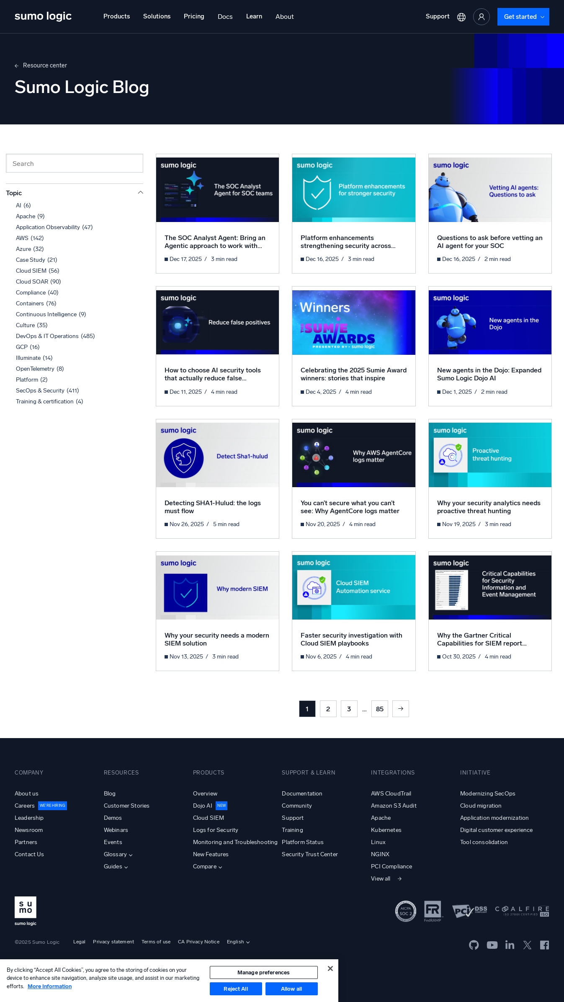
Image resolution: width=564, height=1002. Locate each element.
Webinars (116, 830)
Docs (225, 17)
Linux (378, 842)
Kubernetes (386, 830)
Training (292, 830)
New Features (211, 854)
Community (297, 805)
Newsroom (29, 830)
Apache (381, 817)
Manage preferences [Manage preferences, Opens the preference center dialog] (263, 972)
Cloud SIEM (208, 817)
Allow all (291, 989)
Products (116, 16)
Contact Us (29, 854)
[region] (169, 980)
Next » (400, 708)
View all (380, 878)
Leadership (29, 817)
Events (113, 842)
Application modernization (494, 817)
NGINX (380, 854)
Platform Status (302, 842)
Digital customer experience (496, 830)
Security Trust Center (309, 854)
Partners (26, 842)
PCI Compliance (391, 866)
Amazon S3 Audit (393, 805)
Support (438, 16)
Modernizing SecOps (487, 793)
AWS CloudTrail (391, 793)
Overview (205, 793)
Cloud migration (481, 805)
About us (27, 793)
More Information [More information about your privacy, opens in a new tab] (50, 986)
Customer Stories (127, 805)
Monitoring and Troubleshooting (235, 842)
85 (380, 709)
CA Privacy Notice (198, 941)
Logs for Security (216, 830)
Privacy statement (113, 941)
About (285, 17)
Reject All (235, 989)
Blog (110, 793)
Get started (520, 17)
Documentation (302, 793)
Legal (79, 941)
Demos (113, 817)
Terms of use (156, 941)
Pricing (194, 16)
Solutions (156, 16)
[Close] (330, 968)
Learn (254, 16)
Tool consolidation (484, 842)
